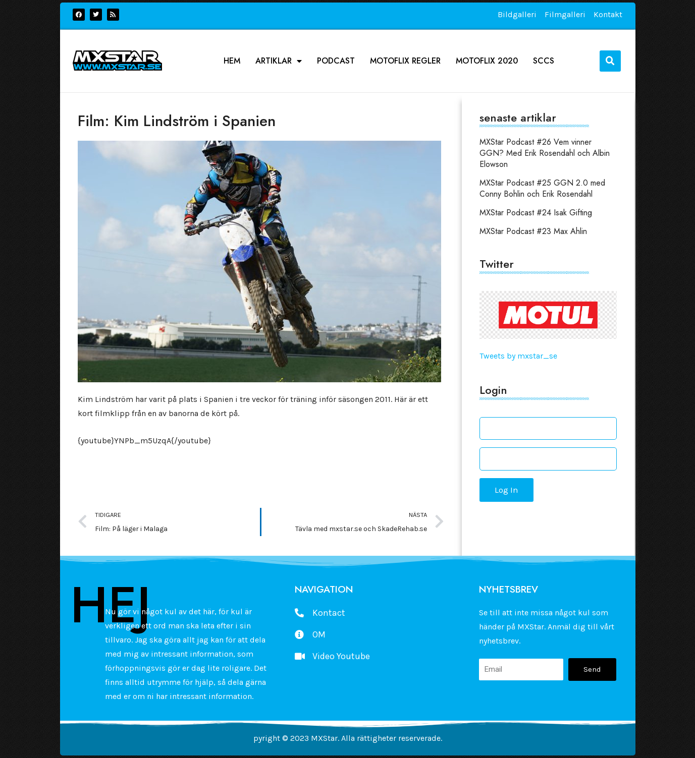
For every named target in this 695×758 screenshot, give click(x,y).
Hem (232, 61)
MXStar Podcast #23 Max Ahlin (533, 231)
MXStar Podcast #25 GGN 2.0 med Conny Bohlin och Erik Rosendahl (542, 188)
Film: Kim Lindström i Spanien (177, 121)
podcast (336, 61)
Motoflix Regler (405, 61)
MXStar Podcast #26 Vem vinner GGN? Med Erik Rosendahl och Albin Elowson (544, 153)
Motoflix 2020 (487, 61)
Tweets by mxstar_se (518, 356)
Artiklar (278, 61)
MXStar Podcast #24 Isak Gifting (535, 212)
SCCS (543, 61)
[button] (610, 61)
